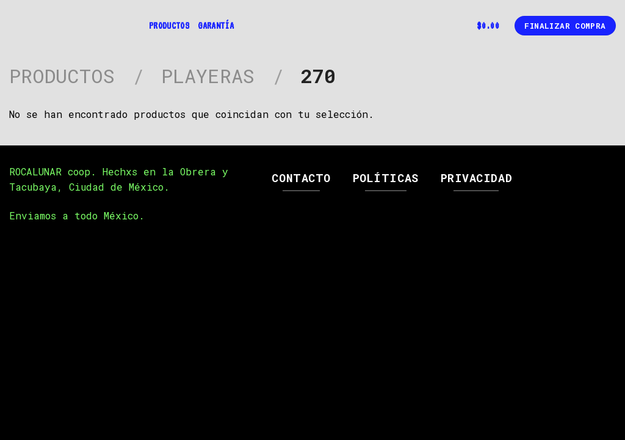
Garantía (216, 25)
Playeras (208, 75)
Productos (169, 25)
